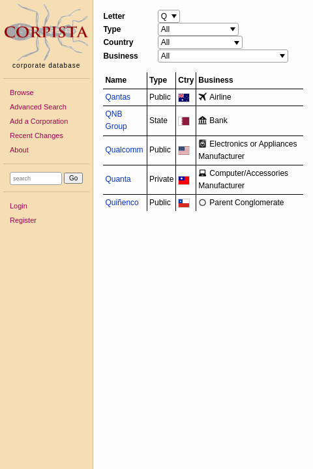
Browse (22, 92)
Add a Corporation (39, 121)
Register (23, 220)
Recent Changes (36, 135)
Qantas (117, 97)
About (19, 150)
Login (18, 206)
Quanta (117, 179)
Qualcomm (124, 149)
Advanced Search (38, 107)
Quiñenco (121, 202)
